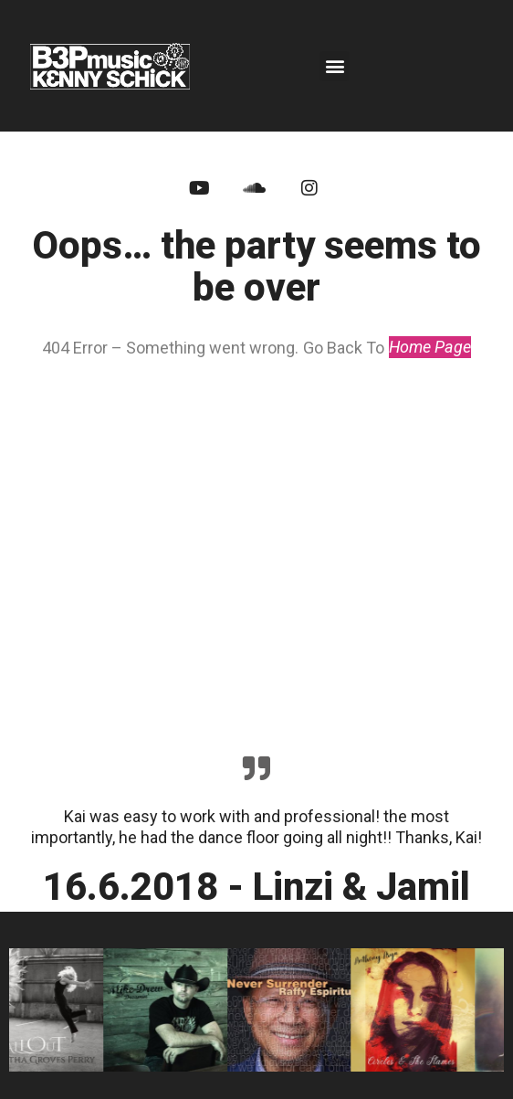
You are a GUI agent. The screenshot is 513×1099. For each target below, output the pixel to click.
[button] (334, 66)
